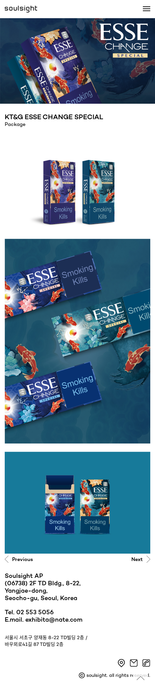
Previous (22, 560)
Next (137, 560)
